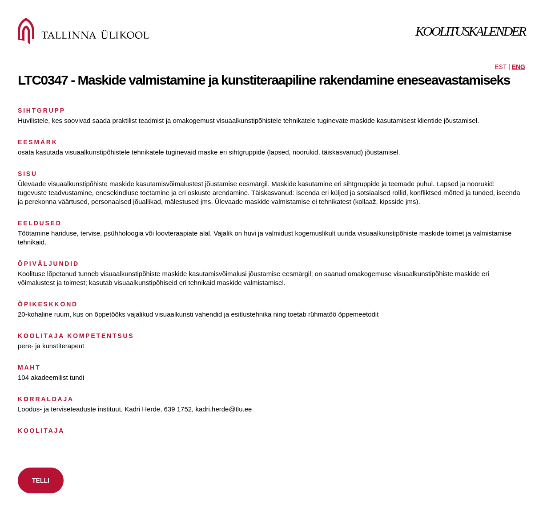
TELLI (40, 480)
